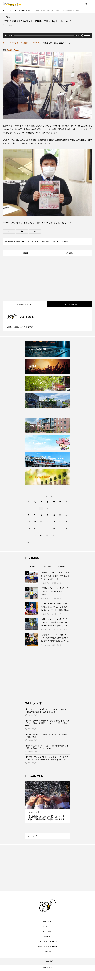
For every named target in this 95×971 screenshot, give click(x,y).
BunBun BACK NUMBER (47, 946)
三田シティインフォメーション (52, 241)
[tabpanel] (47, 802)
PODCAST (47, 921)
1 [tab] (45, 806)
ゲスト (27, 241)
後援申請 (47, 951)
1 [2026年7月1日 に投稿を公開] (41, 508)
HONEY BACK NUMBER (47, 941)
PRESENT (47, 931)
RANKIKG (47, 936)
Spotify (10, 50)
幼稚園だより (56, 583)
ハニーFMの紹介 (47, 961)
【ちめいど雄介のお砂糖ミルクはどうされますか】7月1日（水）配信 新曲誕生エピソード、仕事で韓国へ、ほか (47, 723)
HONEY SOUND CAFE (16, 241)
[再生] (6, 35)
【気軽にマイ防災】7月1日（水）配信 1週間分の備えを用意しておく (47, 735)
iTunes (16, 50)
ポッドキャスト (35, 241)
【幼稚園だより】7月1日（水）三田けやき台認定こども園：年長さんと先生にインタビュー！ (46, 747)
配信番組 (67, 241)
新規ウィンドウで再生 (32, 43)
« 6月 (29, 542)
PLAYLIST (47, 926)
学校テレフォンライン (59, 629)
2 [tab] (47, 806)
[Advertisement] (47, 279)
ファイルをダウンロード (12, 43)
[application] (47, 35)
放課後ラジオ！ (57, 645)
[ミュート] (82, 35)
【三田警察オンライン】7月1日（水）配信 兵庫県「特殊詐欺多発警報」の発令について (45, 710)
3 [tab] (50, 806)
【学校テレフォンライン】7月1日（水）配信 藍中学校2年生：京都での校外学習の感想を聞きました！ (46, 758)
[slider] (44, 35)
